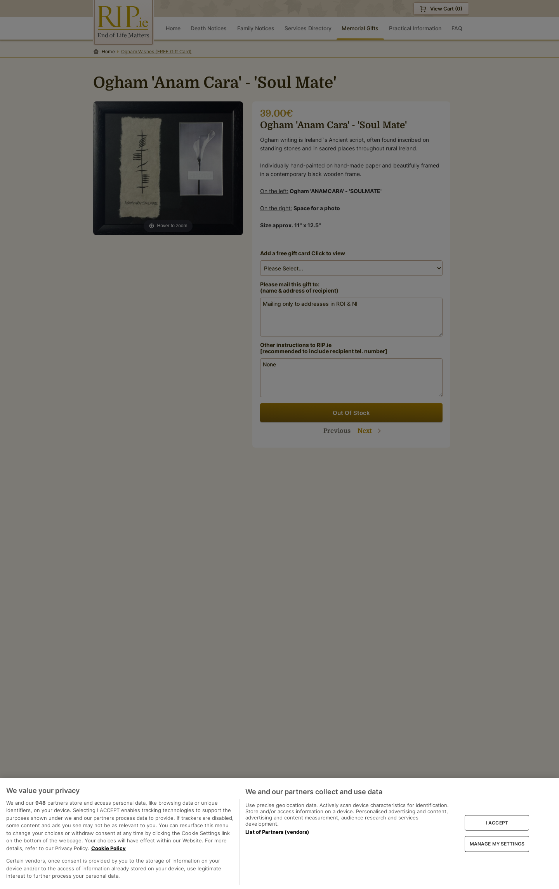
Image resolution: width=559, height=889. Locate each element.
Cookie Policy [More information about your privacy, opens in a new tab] (108, 848)
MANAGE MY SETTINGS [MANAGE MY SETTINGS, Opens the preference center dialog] (497, 844)
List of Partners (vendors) (277, 832)
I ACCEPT (497, 822)
